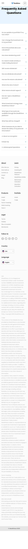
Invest (3, 197)
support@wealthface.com (9, 438)
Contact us (4, 172)
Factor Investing (6, 202)
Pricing (16, 167)
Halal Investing (5, 205)
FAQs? (3, 175)
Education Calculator (17, 185)
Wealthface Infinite (20, 177)
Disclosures (4, 227)
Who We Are (5, 167)
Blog (2, 178)
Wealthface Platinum (17, 173)
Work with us (5, 170)
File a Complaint (6, 224)
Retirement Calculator (17, 181)
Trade (3, 200)
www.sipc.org (5, 309)
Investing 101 (18, 170)
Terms (3, 219)
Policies (3, 222)
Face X (3, 208)
